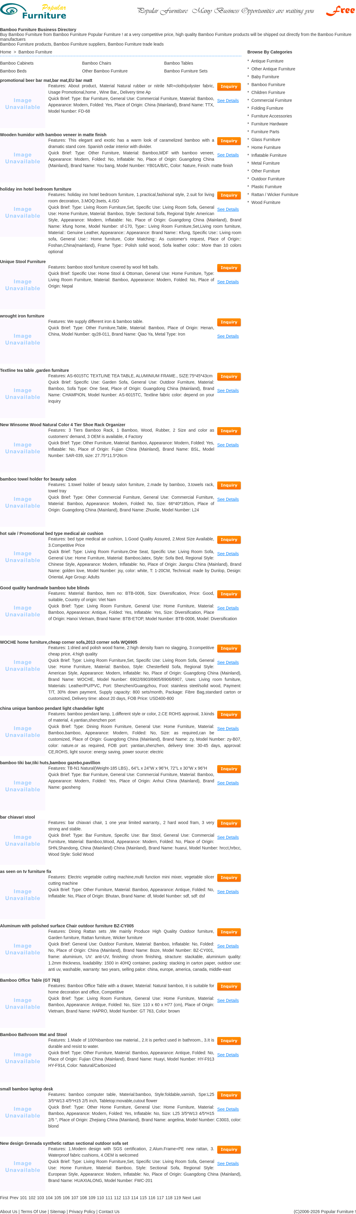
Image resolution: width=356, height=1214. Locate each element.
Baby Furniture (265, 76)
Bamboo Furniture (35, 52)
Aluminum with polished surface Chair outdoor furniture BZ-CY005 (67, 925)
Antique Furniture (267, 61)
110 (100, 1197)
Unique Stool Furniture (23, 261)
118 (168, 1197)
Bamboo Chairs (96, 63)
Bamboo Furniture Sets (186, 71)
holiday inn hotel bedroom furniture (35, 189)
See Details (228, 100)
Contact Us (109, 1211)
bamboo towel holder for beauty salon (38, 479)
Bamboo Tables (178, 63)
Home (5, 52)
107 (74, 1197)
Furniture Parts (265, 131)
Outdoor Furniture (268, 178)
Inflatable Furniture (269, 155)
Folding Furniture (267, 108)
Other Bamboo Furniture (105, 71)
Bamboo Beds (13, 71)
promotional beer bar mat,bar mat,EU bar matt (46, 80)
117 (160, 1197)
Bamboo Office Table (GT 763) (30, 980)
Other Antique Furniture (273, 68)
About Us (8, 1211)
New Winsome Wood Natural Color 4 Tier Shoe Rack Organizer (63, 424)
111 (109, 1197)
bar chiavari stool (17, 817)
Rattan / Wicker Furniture (274, 194)
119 (177, 1197)
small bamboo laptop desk (26, 1089)
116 (151, 1197)
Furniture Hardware (269, 123)
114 (134, 1197)
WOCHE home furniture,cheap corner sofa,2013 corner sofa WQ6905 (68, 642)
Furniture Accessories (271, 116)
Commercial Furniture (271, 100)
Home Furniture (266, 147)
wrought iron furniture (22, 316)
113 (125, 1197)
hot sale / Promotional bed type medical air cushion (51, 533)
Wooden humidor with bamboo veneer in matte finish (53, 134)
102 (31, 1197)
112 (117, 1197)
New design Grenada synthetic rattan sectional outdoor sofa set (64, 1143)
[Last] (197, 1197)
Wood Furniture (265, 202)
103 (40, 1197)
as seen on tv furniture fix (25, 871)
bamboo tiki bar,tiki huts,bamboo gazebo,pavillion (50, 762)
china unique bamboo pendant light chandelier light (52, 708)
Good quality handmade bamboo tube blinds (44, 587)
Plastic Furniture (266, 186)
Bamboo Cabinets (16, 63)
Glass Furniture (265, 139)
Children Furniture (268, 92)
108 (83, 1197)
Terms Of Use (34, 1211)
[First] (4, 1197)
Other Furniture (265, 171)
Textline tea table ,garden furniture (34, 370)
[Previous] (14, 1197)
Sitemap (57, 1211)
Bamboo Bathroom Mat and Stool (33, 1034)
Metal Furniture (265, 163)
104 (49, 1197)
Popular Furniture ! (338, 1211)
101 (23, 1197)
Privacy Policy (82, 1211)
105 (57, 1197)
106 (66, 1197)
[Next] (187, 1197)
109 (91, 1197)
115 (143, 1197)
